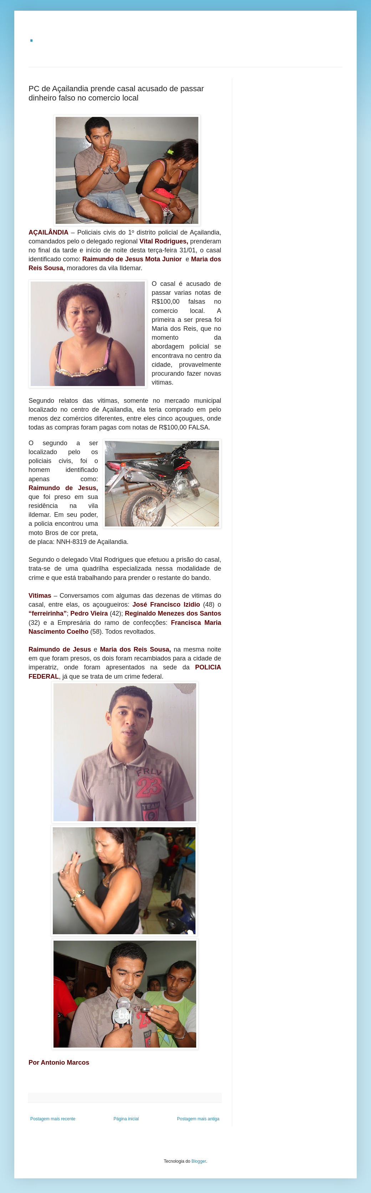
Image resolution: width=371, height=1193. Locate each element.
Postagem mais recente (52, 1118)
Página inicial (126, 1118)
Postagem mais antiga (198, 1118)
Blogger (199, 1161)
